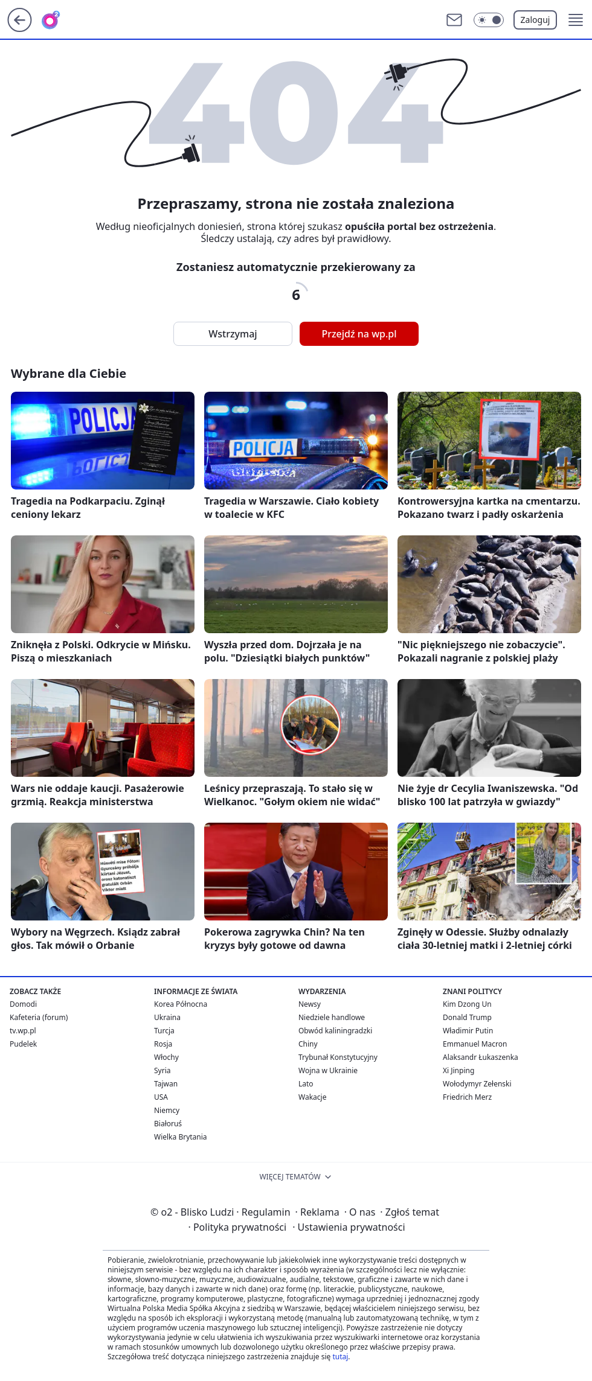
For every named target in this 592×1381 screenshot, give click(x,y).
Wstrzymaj (232, 333)
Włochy (166, 1057)
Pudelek (23, 1044)
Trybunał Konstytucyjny (338, 1057)
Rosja (163, 1044)
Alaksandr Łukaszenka (480, 1057)
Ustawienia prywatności (348, 1227)
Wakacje (312, 1097)
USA (161, 1097)
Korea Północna (180, 1004)
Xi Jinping (458, 1070)
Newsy (309, 1004)
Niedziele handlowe (331, 1017)
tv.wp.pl (23, 1030)
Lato (306, 1084)
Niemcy (166, 1110)
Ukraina (167, 1017)
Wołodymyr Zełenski (477, 1084)
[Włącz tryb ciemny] (489, 20)
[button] (575, 20)
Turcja (164, 1030)
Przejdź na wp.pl (358, 333)
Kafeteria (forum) (39, 1017)
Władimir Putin (468, 1030)
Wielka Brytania (180, 1137)
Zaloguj (535, 19)
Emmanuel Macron (475, 1044)
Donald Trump (467, 1017)
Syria (162, 1070)
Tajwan (166, 1084)
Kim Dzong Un (467, 1004)
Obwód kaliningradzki (335, 1030)
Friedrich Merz (467, 1097)
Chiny (308, 1044)
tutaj (340, 1356)
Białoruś (168, 1123)
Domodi (23, 1004)
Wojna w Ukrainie (328, 1070)
